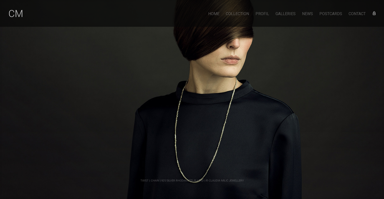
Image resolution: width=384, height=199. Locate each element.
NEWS (307, 14)
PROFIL (262, 14)
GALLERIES (286, 14)
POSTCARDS (330, 14)
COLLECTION (237, 14)
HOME (213, 14)
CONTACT (357, 14)
